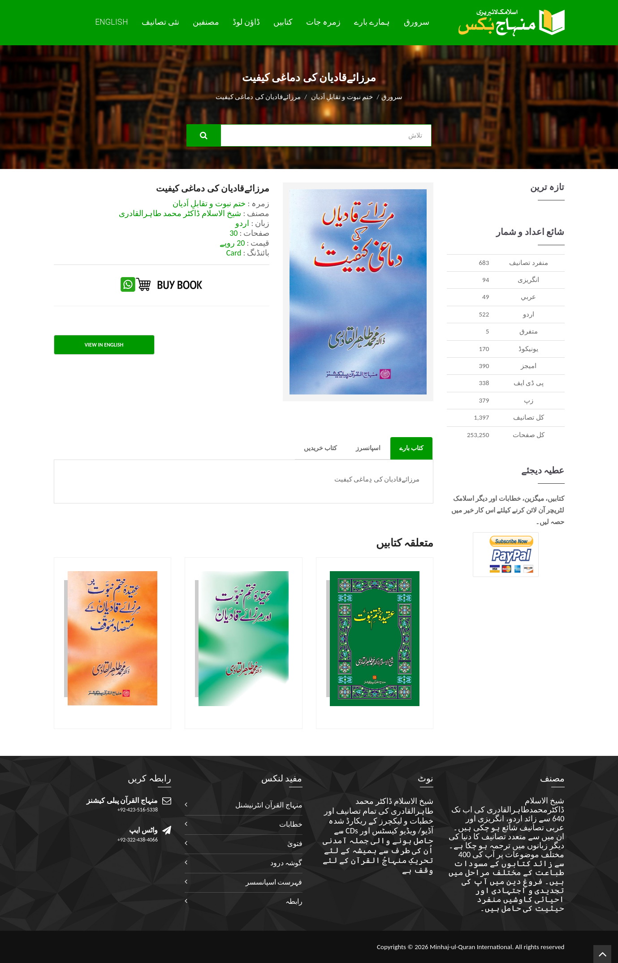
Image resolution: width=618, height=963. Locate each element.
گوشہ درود (286, 863)
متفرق (528, 331)
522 (484, 314)
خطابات (291, 824)
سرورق (416, 22)
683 (484, 263)
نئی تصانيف (160, 22)
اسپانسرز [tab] (368, 448)
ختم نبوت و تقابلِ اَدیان (342, 97)
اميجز (528, 366)
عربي (528, 297)
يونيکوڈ (528, 349)
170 (484, 349)
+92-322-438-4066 (137, 840)
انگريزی (528, 280)
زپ (528, 400)
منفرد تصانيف (528, 263)
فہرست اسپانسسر (274, 882)
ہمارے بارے (372, 22)
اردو (528, 314)
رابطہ (294, 901)
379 (484, 400)
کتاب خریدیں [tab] (320, 448)
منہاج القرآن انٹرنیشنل (268, 805)
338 (484, 383)
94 (485, 280)
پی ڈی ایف (529, 383)
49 (485, 297)
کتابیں (283, 22)
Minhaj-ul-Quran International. (472, 947)
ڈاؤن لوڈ (246, 22)
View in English (104, 345)
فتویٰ (295, 843)
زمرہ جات (323, 22)
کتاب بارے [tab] (411, 448)
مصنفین (206, 22)
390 (484, 366)
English (111, 21)
